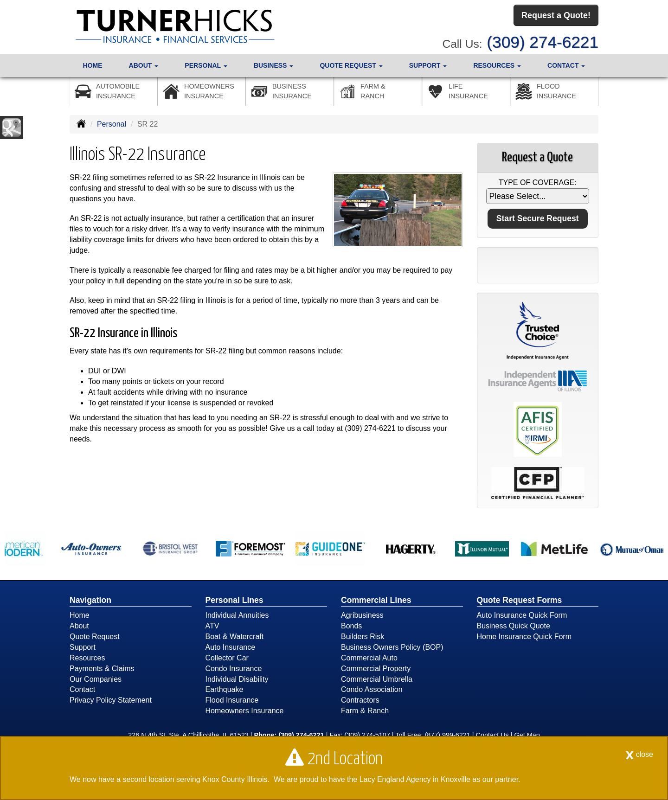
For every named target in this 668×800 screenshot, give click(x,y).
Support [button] (428, 65)
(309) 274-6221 (542, 42)
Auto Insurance (231, 647)
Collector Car (227, 658)
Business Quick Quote (513, 626)
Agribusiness (362, 615)
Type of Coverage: (538, 182)
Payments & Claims (102, 668)
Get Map (527, 735)
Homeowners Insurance (245, 711)
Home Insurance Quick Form (524, 636)
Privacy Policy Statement (111, 700)
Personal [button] (206, 65)
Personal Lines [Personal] (234, 600)
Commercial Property (376, 668)
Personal (111, 124)
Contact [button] (566, 65)
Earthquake (225, 689)
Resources (87, 658)
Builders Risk (362, 636)
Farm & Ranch (365, 711)
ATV (212, 626)
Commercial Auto (369, 658)
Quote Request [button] (351, 65)
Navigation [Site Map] (90, 600)
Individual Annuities (237, 615)
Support (83, 647)
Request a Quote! (556, 15)
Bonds (351, 626)
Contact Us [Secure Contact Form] (492, 735)
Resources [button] (497, 65)
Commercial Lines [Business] (376, 600)
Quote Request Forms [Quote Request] (519, 600)
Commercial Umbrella (376, 679)
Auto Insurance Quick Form (522, 615)
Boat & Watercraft (235, 636)
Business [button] (273, 65)
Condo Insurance (234, 668)
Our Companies (96, 679)
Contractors (360, 700)
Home (93, 65)
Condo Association (372, 689)
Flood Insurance (232, 700)
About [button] (144, 65)
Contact (82, 689)
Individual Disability (237, 679)
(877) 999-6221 (447, 735)
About (79, 626)
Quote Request (95, 636)
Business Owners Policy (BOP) (392, 647)
